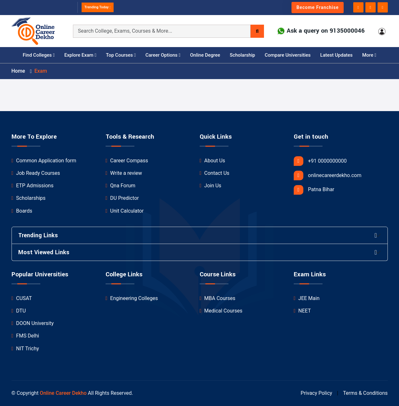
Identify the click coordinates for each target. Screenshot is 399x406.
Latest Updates (336, 55)
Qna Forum (120, 186)
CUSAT (22, 298)
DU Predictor (122, 198)
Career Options (162, 55)
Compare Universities (288, 55)
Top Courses (121, 55)
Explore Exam (80, 55)
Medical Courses (221, 311)
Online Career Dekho (63, 393)
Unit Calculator (125, 211)
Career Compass (127, 161)
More (369, 55)
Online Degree (205, 55)
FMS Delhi (25, 336)
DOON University (33, 323)
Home (18, 71)
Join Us (210, 186)
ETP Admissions (33, 186)
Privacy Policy (316, 393)
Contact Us (214, 173)
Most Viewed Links (43, 252)
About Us (212, 161)
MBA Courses (217, 298)
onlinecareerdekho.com (328, 175)
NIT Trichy (25, 348)
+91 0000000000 (320, 161)
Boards (22, 211)
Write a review (124, 173)
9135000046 (347, 31)
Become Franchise (318, 7)
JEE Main (307, 298)
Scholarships (29, 198)
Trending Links (38, 235)
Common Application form (44, 161)
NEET (302, 311)
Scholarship (242, 55)
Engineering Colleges (132, 298)
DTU (19, 311)
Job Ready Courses (36, 173)
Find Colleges (39, 55)
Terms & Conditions (365, 393)
